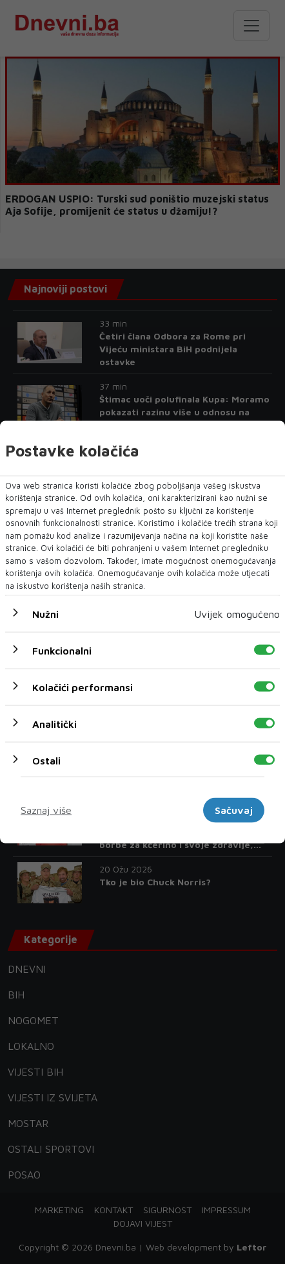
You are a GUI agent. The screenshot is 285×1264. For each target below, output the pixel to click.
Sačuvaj (234, 810)
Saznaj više (46, 810)
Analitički (54, 724)
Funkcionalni (62, 650)
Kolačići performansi (82, 687)
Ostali (46, 760)
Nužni (45, 614)
